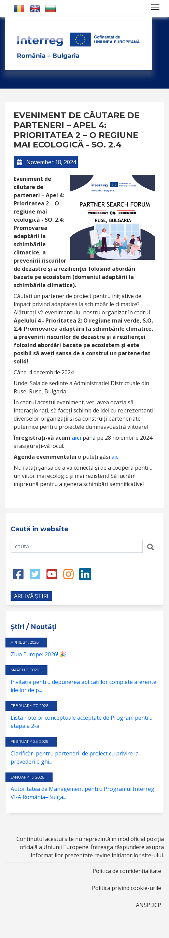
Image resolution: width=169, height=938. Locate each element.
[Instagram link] (68, 573)
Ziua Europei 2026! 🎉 (38, 654)
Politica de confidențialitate (127, 871)
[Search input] (77, 546)
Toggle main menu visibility (155, 6)
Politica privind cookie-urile (126, 888)
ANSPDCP (148, 905)
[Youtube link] (51, 573)
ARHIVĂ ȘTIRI (31, 596)
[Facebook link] (18, 573)
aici (115, 456)
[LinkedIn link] (85, 573)
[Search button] (150, 546)
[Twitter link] (35, 573)
